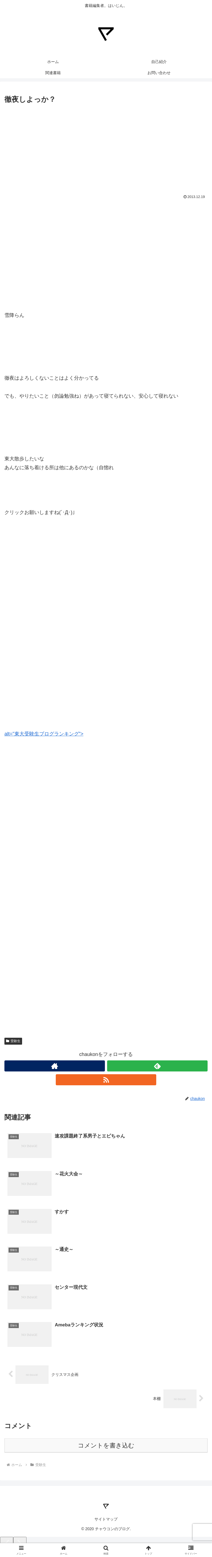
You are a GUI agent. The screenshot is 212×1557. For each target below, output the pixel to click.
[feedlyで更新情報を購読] (157, 1065)
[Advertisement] (106, 147)
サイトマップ (106, 1519)
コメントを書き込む (106, 1445)
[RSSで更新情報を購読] (106, 1079)
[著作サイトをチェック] (54, 1065)
